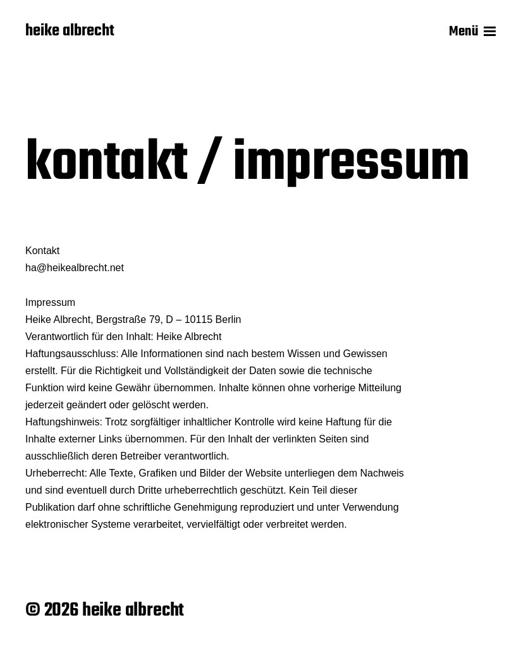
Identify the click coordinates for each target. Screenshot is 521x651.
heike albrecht (69, 31)
